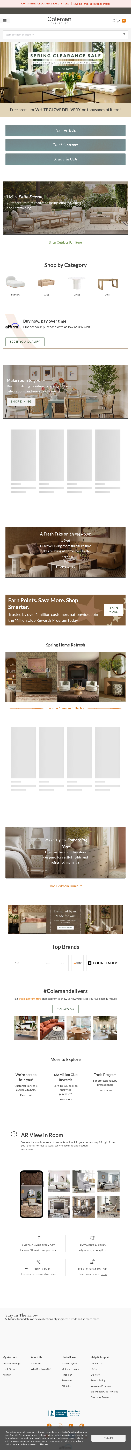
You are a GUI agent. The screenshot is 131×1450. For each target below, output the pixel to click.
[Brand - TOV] (17, 963)
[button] (114, 21)
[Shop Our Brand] (65, 919)
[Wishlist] (7, 1374)
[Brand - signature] (77, 963)
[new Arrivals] (65, 130)
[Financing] (67, 1374)
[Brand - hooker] (62, 963)
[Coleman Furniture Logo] (59, 21)
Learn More (27, 1149)
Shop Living (65, 566)
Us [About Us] (36, 1363)
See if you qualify (25, 341)
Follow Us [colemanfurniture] (65, 1009)
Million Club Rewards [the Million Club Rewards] (104, 1391)
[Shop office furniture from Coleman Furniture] (107, 285)
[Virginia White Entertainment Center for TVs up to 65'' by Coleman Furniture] (59, 1207)
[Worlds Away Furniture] (47, 963)
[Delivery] (95, 1374)
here (46, 1444)
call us (104, 1273)
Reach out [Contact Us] (26, 1095)
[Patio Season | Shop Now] (65, 208)
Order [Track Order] (9, 1369)
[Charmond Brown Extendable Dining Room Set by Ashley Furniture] (83, 1207)
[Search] (65, 35)
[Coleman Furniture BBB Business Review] (65, 1415)
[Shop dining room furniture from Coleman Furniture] (76, 285)
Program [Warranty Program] (101, 1385)
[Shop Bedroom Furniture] (65, 852)
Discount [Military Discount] (71, 1369)
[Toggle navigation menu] (5, 20)
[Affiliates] (66, 1385)
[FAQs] (94, 1369)
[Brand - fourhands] (103, 963)
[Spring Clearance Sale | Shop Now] (65, 72)
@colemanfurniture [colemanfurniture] (29, 998)
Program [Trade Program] (69, 1363)
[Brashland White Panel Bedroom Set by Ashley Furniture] (108, 1181)
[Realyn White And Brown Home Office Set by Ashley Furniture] (108, 1207)
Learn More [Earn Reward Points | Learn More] (113, 610)
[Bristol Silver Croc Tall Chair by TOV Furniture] (83, 1181)
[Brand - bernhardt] (32, 963)
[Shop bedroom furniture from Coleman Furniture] (15, 285)
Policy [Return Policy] (98, 1380)
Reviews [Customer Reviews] (101, 1397)
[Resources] (67, 1380)
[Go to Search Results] (124, 34)
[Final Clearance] (65, 145)
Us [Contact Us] (97, 1363)
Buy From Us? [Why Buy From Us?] (41, 1369)
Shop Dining (21, 401)
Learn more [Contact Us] (65, 1099)
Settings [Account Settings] (11, 1363)
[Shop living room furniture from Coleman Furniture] (46, 285)
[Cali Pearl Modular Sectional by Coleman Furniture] (59, 1181)
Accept (108, 1438)
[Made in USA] (65, 159)
